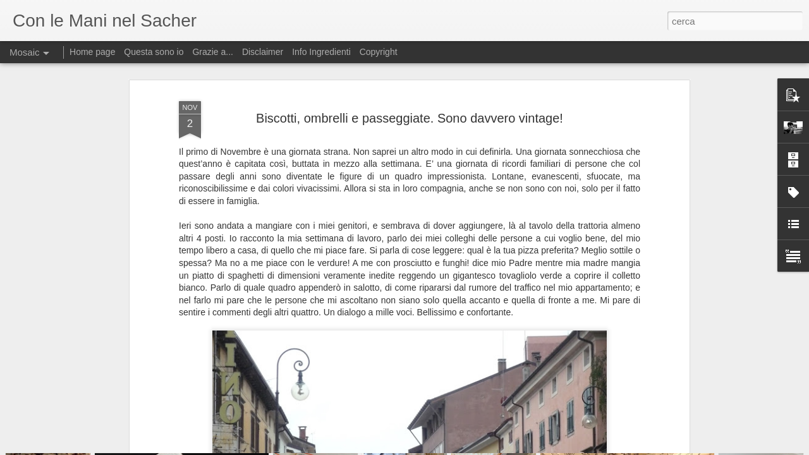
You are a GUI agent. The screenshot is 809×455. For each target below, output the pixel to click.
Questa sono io (153, 52)
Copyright (379, 52)
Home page (92, 52)
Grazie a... (212, 52)
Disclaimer (262, 52)
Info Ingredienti (321, 52)
